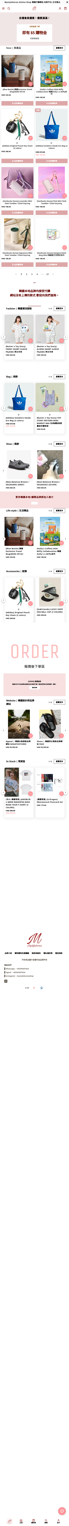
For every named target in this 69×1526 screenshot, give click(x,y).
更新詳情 (34, 687)
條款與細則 (36, 953)
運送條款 (58, 953)
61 (48, 274)
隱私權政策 (47, 953)
